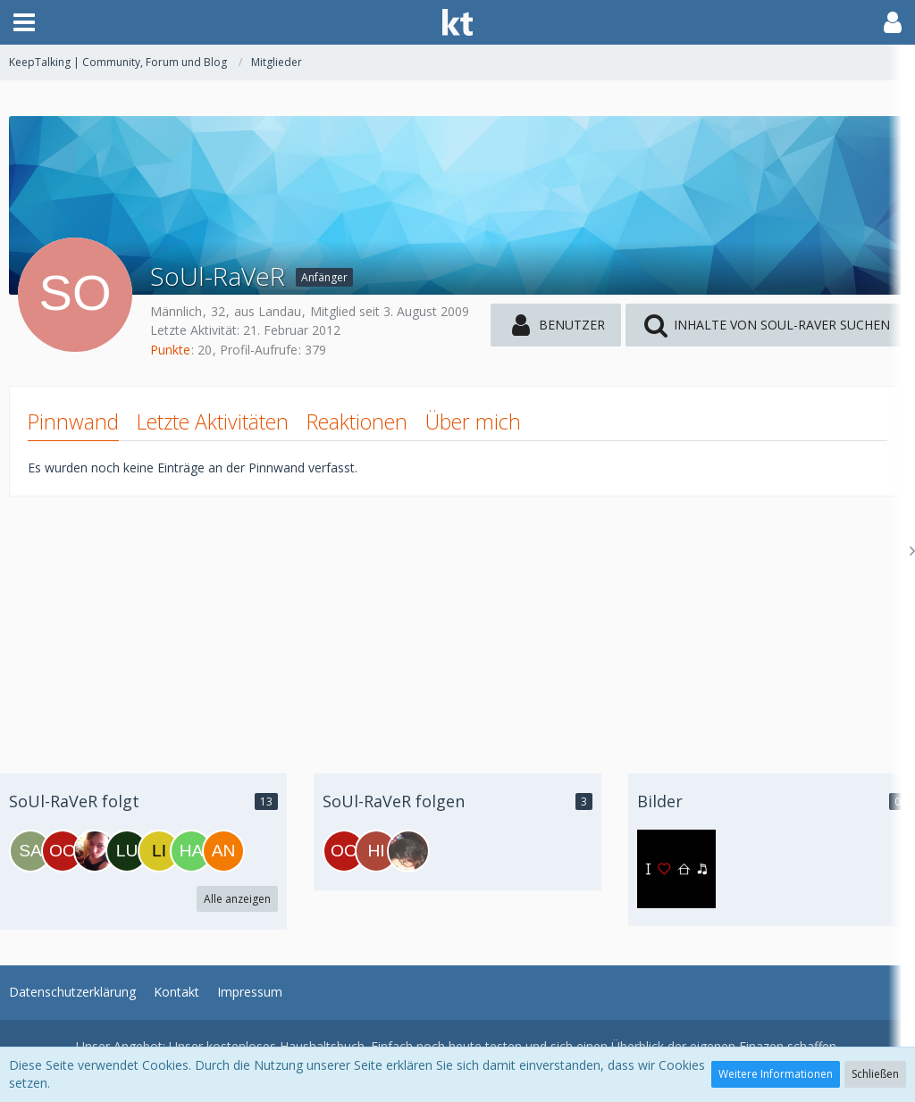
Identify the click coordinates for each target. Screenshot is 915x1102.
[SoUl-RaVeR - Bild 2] (676, 869)
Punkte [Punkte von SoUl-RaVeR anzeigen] (170, 349)
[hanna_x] (191, 851)
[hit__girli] (376, 851)
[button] (24, 22)
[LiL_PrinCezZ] (159, 851)
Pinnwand (73, 421)
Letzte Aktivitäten (213, 421)
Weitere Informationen (775, 1073)
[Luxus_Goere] (126, 851)
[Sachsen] (30, 851)
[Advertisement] (457, 622)
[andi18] (223, 851)
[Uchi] (408, 851)
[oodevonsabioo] (62, 851)
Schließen (875, 1073)
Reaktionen (356, 421)
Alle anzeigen (237, 898)
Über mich (473, 421)
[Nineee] (94, 851)
